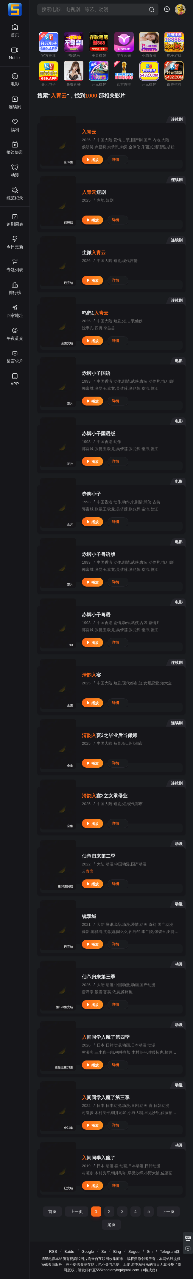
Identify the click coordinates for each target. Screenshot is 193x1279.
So (103, 1251)
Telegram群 (170, 1251)
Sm (150, 1251)
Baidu (69, 1251)
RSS (53, 1251)
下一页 (168, 1211)
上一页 (76, 1211)
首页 (52, 1211)
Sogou (134, 1251)
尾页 (111, 1224)
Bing (117, 1251)
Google (88, 1251)
